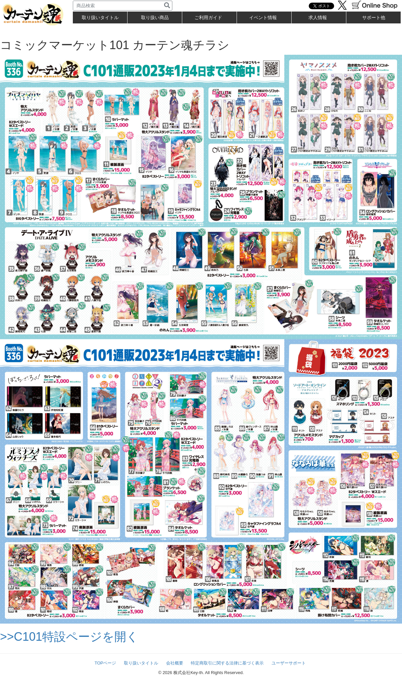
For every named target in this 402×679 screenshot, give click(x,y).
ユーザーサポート (289, 663)
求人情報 (317, 17)
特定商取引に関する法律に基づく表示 (227, 663)
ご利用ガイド (208, 17)
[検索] (167, 6)
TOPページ (105, 663)
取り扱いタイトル (141, 663)
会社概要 (174, 663)
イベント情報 (263, 17)
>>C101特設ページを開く (69, 636)
